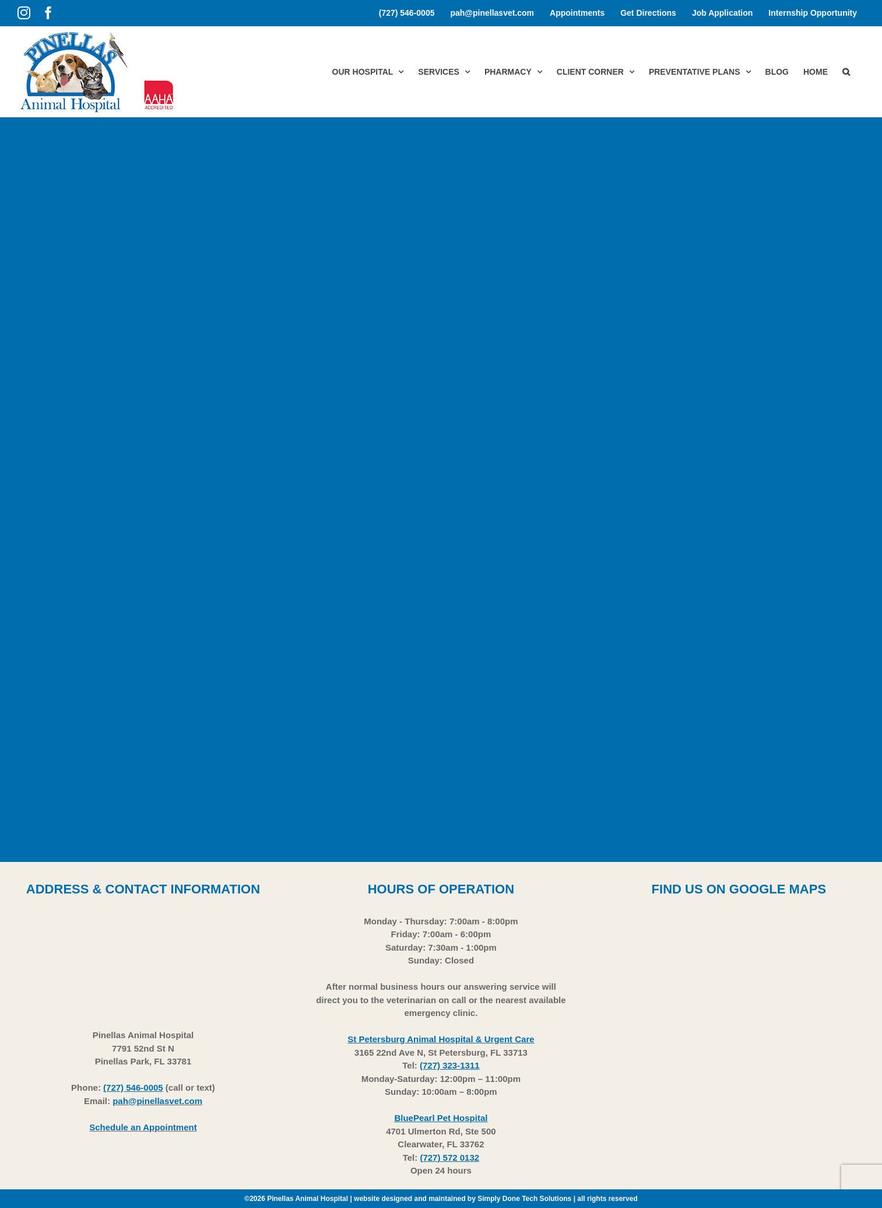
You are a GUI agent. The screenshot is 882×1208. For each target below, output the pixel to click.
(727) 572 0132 (449, 1157)
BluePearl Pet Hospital (440, 1118)
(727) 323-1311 (450, 1065)
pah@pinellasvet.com (157, 1101)
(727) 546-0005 (133, 1087)
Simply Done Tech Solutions (524, 1199)
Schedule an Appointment (142, 1127)
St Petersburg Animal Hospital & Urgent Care (440, 1039)
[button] (846, 71)
